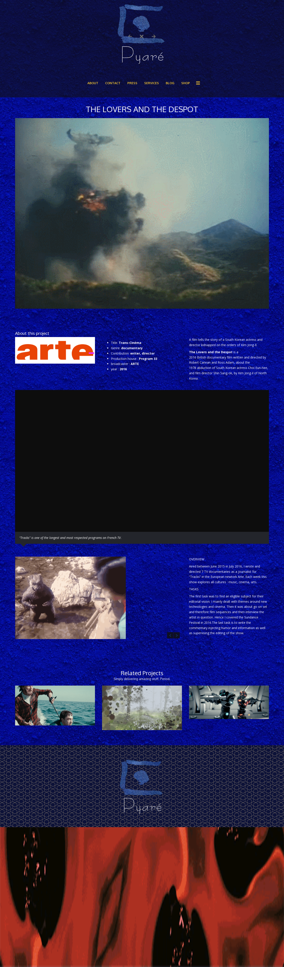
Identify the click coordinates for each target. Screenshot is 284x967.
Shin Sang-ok (222, 373)
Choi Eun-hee (257, 368)
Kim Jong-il (245, 373)
